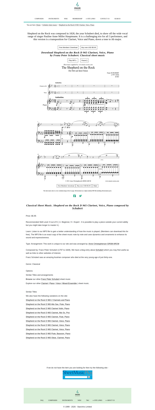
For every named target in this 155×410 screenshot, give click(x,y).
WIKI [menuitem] (66, 19)
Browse (29, 279)
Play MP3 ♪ (73, 60)
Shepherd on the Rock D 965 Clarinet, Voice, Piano (48, 321)
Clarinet (44, 283)
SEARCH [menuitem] (117, 19)
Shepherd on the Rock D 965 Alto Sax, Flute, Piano (48, 304)
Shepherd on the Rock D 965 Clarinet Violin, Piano (47, 308)
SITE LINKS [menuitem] (91, 19)
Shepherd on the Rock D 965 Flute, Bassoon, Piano (48, 334)
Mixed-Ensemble (69, 283)
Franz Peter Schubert (50, 279)
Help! (95, 186)
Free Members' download (66, 186)
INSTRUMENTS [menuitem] (54, 19)
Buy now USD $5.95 (88, 47)
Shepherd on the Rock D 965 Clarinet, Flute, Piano (47, 317)
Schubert (77, 208)
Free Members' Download (68, 47)
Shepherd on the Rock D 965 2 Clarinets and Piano (48, 300)
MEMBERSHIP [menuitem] (77, 19)
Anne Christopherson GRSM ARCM (103, 244)
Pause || (84, 60)
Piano (52, 283)
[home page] (77, 6)
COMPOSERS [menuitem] (39, 19)
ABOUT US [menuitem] (111, 400)
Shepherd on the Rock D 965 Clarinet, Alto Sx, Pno (48, 313)
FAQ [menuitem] (41, 400)
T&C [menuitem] (87, 400)
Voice (58, 283)
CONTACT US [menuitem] (104, 19)
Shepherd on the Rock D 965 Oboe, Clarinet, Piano (48, 338)
